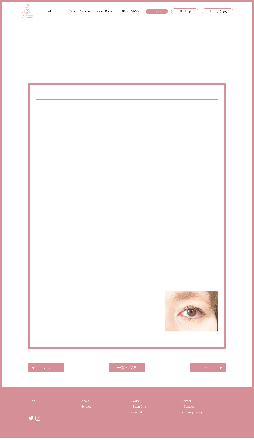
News (90, 11)
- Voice (137, 402)
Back (46, 368)
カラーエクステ (93, 419)
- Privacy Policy (196, 414)
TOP (30, 70)
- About (86, 402)
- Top (32, 402)
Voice (65, 11)
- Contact (190, 408)
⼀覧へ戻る (127, 368)
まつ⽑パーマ (92, 424)
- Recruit (139, 414)
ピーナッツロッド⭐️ (52, 94)
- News (187, 402)
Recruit (103, 11)
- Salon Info (141, 408)
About (39, 11)
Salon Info (78, 11)
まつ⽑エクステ (93, 414)
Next (207, 368)
